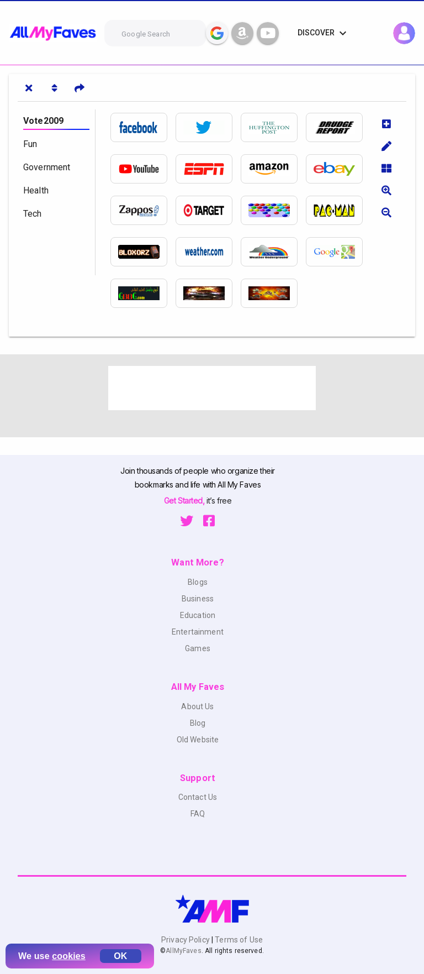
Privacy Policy (186, 939)
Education (197, 615)
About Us (197, 706)
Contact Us (197, 797)
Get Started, (185, 500)
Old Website (198, 739)
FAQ (197, 813)
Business (198, 598)
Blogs (198, 582)
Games (197, 648)
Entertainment (198, 631)
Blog (198, 723)
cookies (69, 956)
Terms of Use (238, 939)
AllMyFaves (183, 951)
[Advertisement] (212, 388)
